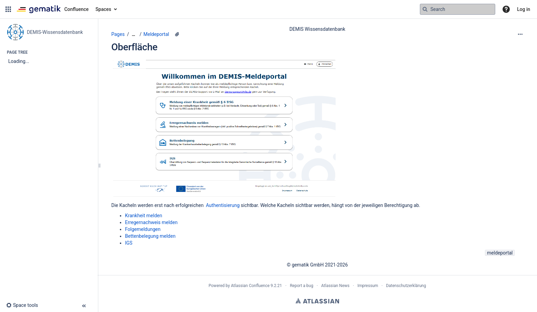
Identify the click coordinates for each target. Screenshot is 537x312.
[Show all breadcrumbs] (133, 34)
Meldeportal (156, 34)
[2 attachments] (177, 34)
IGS (129, 243)
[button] (8, 9)
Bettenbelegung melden (150, 236)
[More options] (520, 34)
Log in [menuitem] (523, 9)
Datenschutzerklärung (406, 285)
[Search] (425, 9)
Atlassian (317, 300)
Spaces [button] (103, 9)
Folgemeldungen (143, 229)
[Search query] (457, 9)
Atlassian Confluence (250, 285)
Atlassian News (335, 285)
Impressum (368, 285)
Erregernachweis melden (151, 222)
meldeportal (500, 253)
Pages (118, 34)
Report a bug (301, 285)
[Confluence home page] (52, 9)
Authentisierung (223, 205)
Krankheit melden (143, 215)
